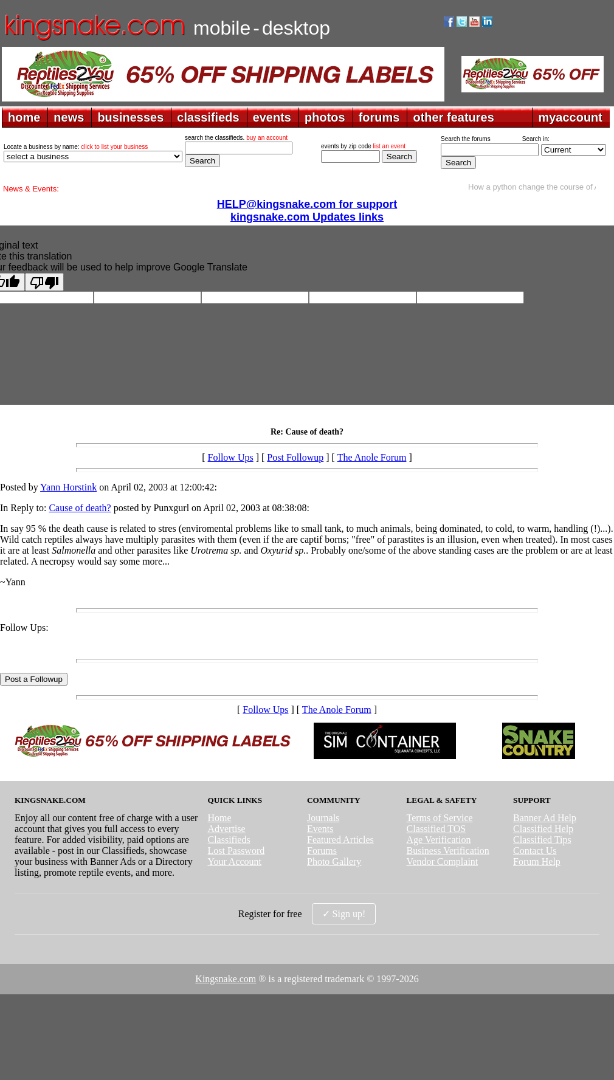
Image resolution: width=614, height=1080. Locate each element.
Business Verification (448, 850)
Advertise (226, 829)
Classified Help (543, 829)
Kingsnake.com (225, 979)
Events (320, 829)
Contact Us (535, 850)
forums (379, 117)
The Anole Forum (372, 457)
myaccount (570, 117)
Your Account (234, 861)
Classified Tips (542, 839)
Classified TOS (436, 829)
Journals (323, 818)
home (24, 117)
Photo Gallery (334, 861)
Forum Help (537, 861)
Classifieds (228, 839)
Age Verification (439, 839)
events (272, 117)
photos (325, 117)
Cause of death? (80, 508)
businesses (130, 117)
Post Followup (295, 457)
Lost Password (235, 850)
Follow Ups (231, 457)
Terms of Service (440, 818)
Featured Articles (340, 839)
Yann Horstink (68, 487)
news (68, 117)
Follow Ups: (24, 627)
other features (453, 117)
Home (219, 818)
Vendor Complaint (442, 861)
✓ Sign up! (344, 914)
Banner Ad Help (544, 818)
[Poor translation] (44, 282)
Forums (322, 850)
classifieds (208, 117)
